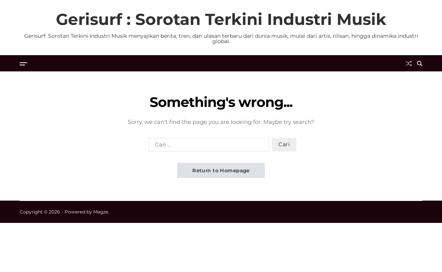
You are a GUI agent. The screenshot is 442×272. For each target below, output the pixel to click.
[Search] (419, 63)
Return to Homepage (221, 170)
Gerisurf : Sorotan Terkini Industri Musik (221, 19)
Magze (100, 212)
